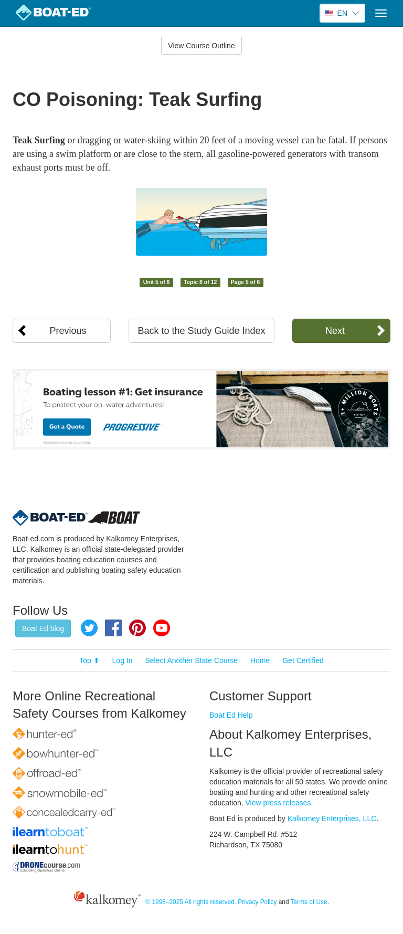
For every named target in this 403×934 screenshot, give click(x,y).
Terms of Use (309, 902)
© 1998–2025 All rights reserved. (190, 902)
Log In (122, 660)
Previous (68, 331)
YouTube (161, 628)
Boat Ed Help (231, 715)
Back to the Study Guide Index (201, 331)
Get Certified (303, 660)
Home (260, 660)
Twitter (89, 628)
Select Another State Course (191, 660)
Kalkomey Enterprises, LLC (332, 818)
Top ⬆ (89, 660)
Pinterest (137, 628)
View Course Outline (201, 45)
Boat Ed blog (43, 628)
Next (335, 331)
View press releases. (279, 803)
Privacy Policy (257, 902)
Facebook (113, 628)
